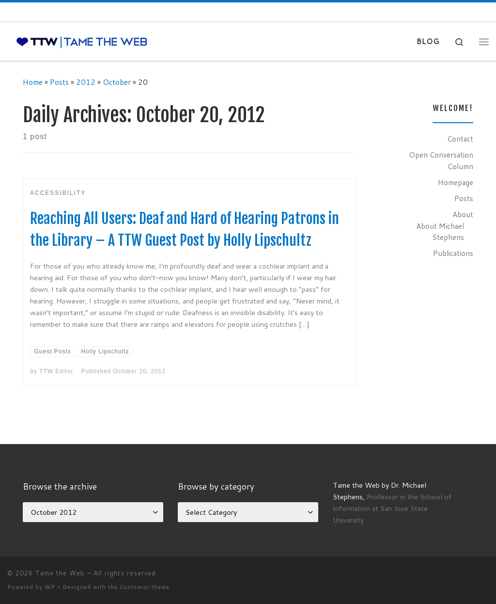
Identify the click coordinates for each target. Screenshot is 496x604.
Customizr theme (145, 587)
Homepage (455, 182)
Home (33, 82)
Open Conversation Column (441, 160)
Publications (453, 253)
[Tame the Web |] (81, 41)
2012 (85, 82)
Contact (460, 138)
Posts (59, 82)
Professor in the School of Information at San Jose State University (392, 508)
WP (50, 587)
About (462, 214)
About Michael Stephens (440, 232)
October (117, 82)
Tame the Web (60, 573)
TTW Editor (56, 371)
